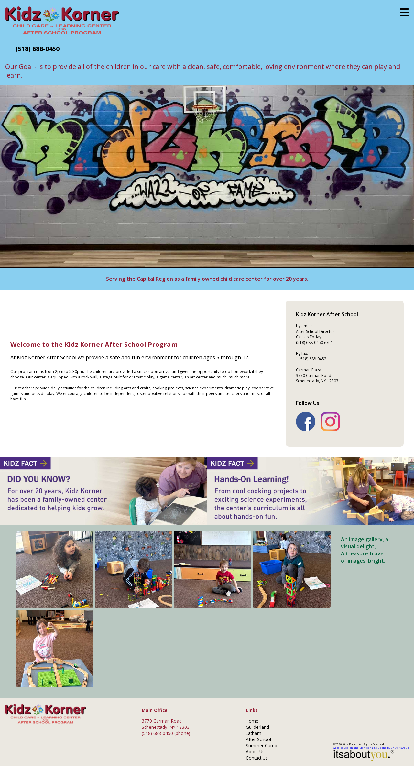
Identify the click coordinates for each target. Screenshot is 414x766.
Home (252, 721)
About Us (255, 752)
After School (258, 739)
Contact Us (257, 758)
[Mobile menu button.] (404, 12)
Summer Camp (261, 745)
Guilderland (257, 727)
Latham (253, 733)
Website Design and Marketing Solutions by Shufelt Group (371, 753)
